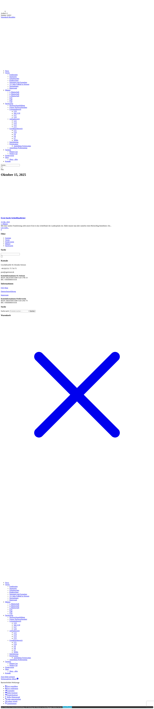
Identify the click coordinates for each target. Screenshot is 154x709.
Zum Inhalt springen (8, 677)
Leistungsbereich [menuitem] (15, 621)
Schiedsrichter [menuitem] (14, 590)
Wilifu (16, 140)
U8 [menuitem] (15, 648)
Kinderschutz (14, 80)
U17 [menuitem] (15, 627)
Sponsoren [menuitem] (13, 588)
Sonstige (8, 238)
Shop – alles (13, 159)
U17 (15, 115)
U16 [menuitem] (15, 629)
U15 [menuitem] (15, 633)
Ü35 (10, 98)
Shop (7, 157)
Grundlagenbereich (16, 129)
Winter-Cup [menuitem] (13, 665)
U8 (15, 136)
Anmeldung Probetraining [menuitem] (18, 660)
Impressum (13, 88)
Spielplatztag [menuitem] (14, 654)
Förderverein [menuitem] (9, 667)
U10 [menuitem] (15, 644)
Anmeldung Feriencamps (22, 146)
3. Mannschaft (14, 96)
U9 (15, 134)
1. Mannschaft (14, 92)
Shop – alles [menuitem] (13, 671)
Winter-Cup (13, 154)
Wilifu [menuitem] (16, 652)
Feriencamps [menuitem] (13, 656)
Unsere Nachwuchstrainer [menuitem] (18, 619)
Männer (7, 90)
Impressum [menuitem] (13, 600)
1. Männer (4, 224)
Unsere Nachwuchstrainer (18, 107)
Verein (7, 73)
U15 (15, 121)
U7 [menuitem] (15, 650)
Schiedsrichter (14, 78)
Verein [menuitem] (7, 584)
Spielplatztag (14, 142)
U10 (15, 132)
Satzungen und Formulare (18, 82)
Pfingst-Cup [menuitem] (13, 663)
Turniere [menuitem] (8, 661)
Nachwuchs (9, 103)
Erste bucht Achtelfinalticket (13, 218)
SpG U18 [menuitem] (17, 625)
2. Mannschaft (14, 94)
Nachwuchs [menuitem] (9, 615)
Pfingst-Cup (13, 152)
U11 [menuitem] (15, 642)
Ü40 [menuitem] (10, 611)
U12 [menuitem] (15, 638)
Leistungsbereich (15, 109)
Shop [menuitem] (7, 669)
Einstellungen (67, 707)
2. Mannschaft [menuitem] (14, 606)
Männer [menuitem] (7, 602)
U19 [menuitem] (15, 623)
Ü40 (10, 100)
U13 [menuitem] (15, 636)
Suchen (32, 311)
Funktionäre (13, 75)
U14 (15, 123)
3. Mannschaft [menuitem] (14, 608)
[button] (9, 679)
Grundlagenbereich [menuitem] (16, 640)
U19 (15, 111)
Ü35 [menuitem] (10, 610)
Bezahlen (12, 17)
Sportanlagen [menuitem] (13, 598)
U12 (15, 127)
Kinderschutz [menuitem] (14, 592)
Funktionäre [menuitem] (13, 586)
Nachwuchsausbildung (17, 105)
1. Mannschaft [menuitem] (14, 604)
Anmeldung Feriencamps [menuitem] (22, 658)
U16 (15, 117)
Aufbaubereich (14, 119)
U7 (15, 138)
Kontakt (8, 161)
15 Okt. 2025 (5, 222)
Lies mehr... (5, 228)
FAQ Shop (4, 288)
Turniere (8, 150)
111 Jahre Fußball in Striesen (19, 84)
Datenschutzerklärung (8, 291)
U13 (15, 125)
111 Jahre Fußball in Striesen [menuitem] (19, 596)
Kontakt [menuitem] (8, 673)
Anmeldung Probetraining (18, 148)
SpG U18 (17, 113)
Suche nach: (5, 311)
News (7, 71)
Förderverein (9, 155)
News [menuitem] (7, 583)
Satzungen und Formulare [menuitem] (18, 594)
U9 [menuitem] (15, 646)
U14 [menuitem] (15, 635)
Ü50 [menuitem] (10, 613)
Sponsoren (13, 77)
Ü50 (10, 102)
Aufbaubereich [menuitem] (14, 631)
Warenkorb (5, 17)
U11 (15, 130)
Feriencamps (13, 144)
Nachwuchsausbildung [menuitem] (17, 617)
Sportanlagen (13, 86)
